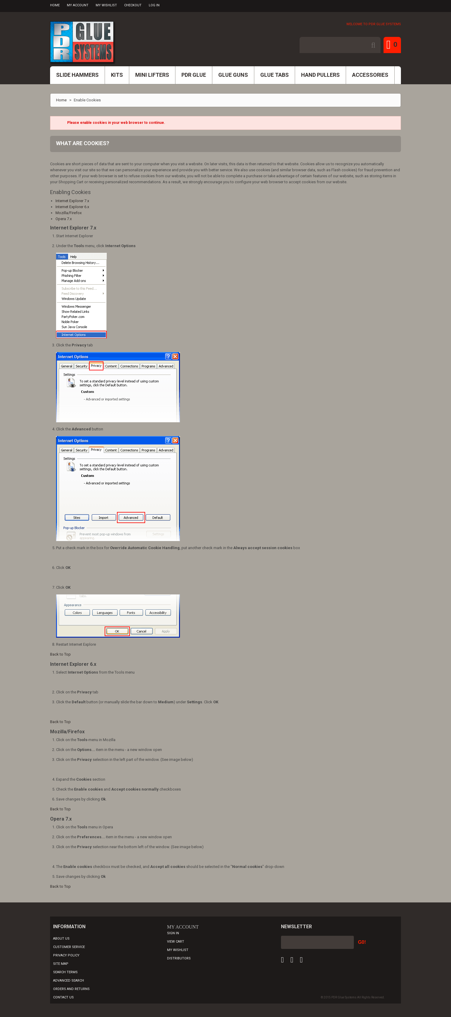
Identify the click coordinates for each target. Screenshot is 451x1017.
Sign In (173, 933)
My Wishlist (106, 5)
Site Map (60, 964)
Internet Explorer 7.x (72, 201)
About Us (61, 939)
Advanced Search (68, 981)
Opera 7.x (63, 219)
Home (55, 5)
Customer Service (69, 947)
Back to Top (60, 654)
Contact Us (63, 997)
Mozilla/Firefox (68, 213)
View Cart (175, 942)
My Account (77, 5)
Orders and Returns (71, 989)
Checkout (133, 5)
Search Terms (65, 972)
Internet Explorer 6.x (72, 207)
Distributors (179, 958)
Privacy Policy (66, 955)
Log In (154, 5)
